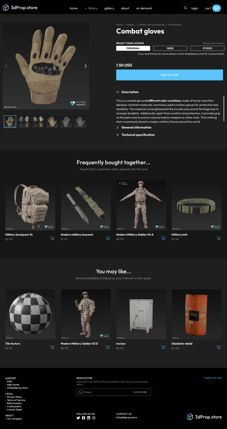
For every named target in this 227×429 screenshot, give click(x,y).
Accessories (174, 24)
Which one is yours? (213, 43)
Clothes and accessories (151, 24)
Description (130, 92)
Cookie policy (14, 406)
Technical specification (138, 135)
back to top (213, 378)
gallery (109, 8)
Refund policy (14, 403)
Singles (130, 24)
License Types (14, 409)
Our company (14, 418)
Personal (133, 48)
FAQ (9, 381)
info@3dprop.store (17, 387)
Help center (13, 384)
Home (119, 24)
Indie (170, 48)
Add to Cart (169, 75)
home (74, 8)
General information (136, 127)
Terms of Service (16, 400)
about (125, 8)
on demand (144, 8)
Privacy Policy (14, 396)
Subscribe (140, 392)
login (194, 8)
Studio (207, 48)
